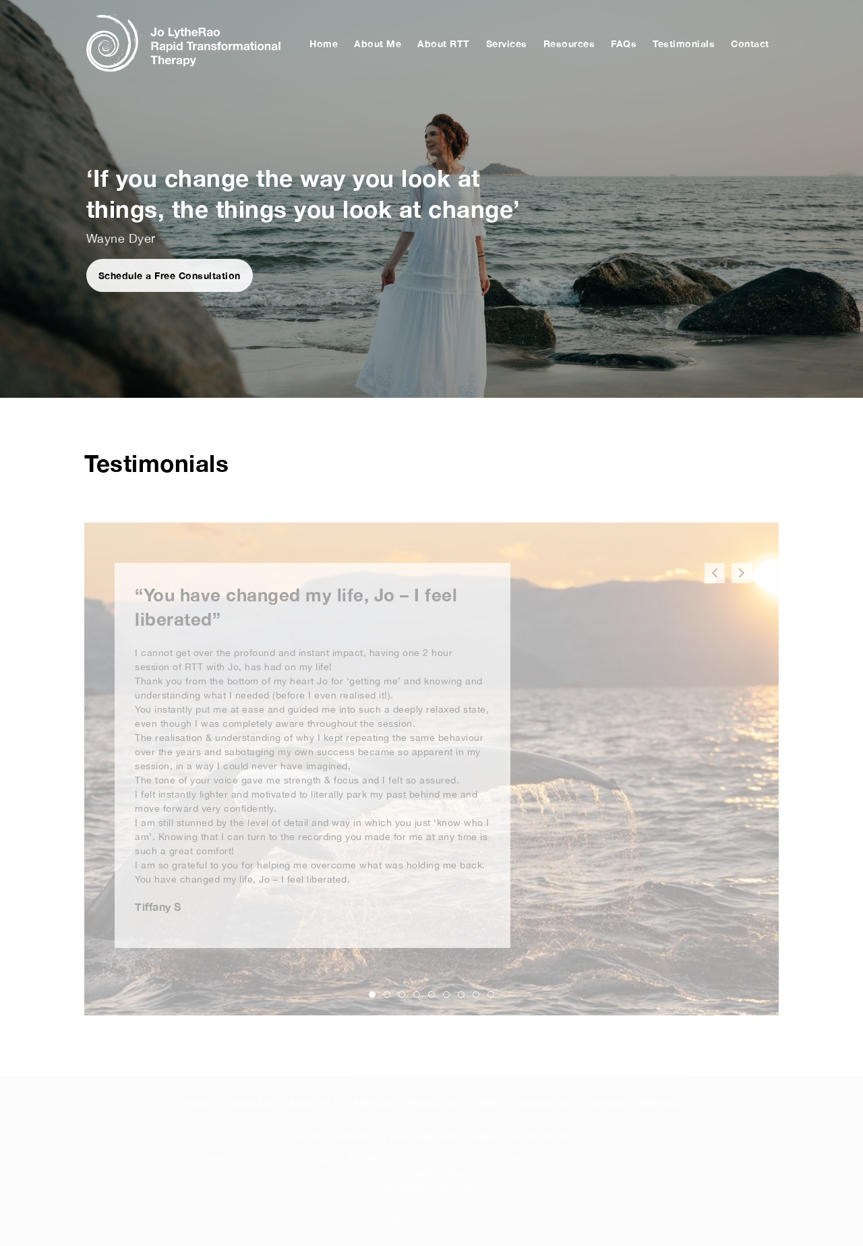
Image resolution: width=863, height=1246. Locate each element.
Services (506, 43)
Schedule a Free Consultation (169, 275)
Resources (569, 43)
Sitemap (659, 1103)
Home (323, 43)
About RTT (443, 43)
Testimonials (684, 43)
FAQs (623, 43)
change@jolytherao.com (447, 1173)
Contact (750, 43)
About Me (377, 43)
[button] (742, 573)
